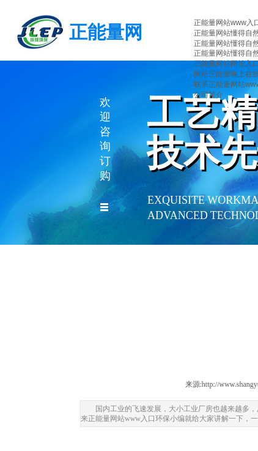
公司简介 (208, 95)
